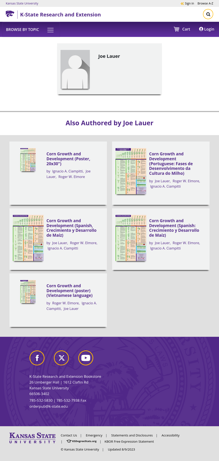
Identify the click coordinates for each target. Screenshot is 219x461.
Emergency (94, 435)
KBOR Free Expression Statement (129, 441)
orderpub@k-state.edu (49, 406)
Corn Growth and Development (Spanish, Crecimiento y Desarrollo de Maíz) (71, 228)
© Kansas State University (80, 449)
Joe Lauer (162, 181)
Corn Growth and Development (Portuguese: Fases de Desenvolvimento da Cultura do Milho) (171, 163)
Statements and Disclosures (132, 435)
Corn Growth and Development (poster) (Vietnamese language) (69, 290)
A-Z (205, 3)
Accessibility (171, 435)
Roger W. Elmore (71, 176)
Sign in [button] (187, 3)
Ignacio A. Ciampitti (67, 171)
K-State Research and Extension (60, 14)
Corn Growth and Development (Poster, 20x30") (68, 158)
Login (206, 29)
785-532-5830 (41, 400)
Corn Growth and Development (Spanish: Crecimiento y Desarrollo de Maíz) (174, 228)
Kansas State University (22, 3)
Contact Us (69, 435)
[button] (31, 29)
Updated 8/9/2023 (121, 449)
